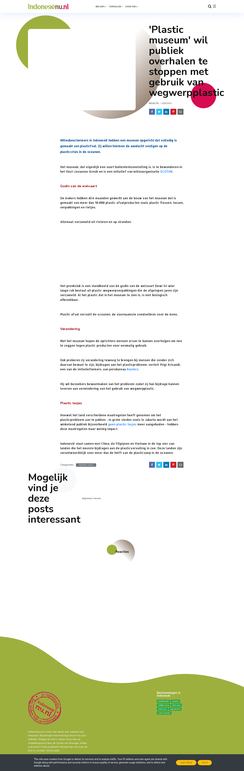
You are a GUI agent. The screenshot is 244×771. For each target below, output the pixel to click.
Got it (205, 762)
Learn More (186, 762)
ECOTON (166, 171)
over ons (130, 6)
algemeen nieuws (86, 465)
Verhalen (115, 6)
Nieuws (100, 6)
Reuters (132, 369)
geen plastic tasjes (122, 424)
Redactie (154, 103)
